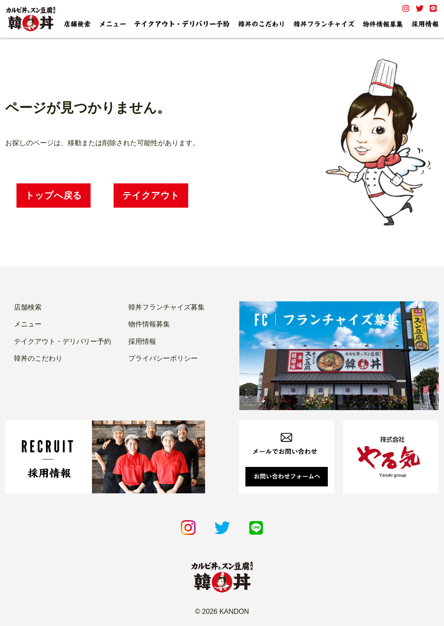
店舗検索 (28, 307)
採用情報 (142, 341)
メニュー (28, 324)
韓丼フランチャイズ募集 (166, 307)
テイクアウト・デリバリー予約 (62, 341)
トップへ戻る (53, 195)
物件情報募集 (149, 324)
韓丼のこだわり (38, 358)
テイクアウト (151, 195)
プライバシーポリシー (163, 358)
